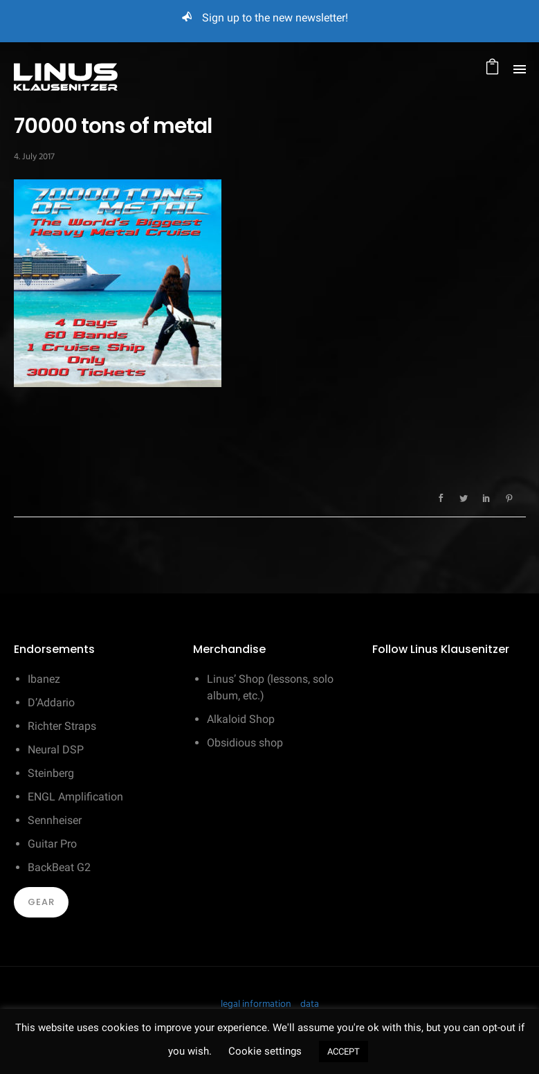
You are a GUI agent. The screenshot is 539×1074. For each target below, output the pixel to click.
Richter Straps (62, 726)
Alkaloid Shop (241, 719)
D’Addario (51, 702)
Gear (41, 902)
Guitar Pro (52, 843)
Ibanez (44, 679)
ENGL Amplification (75, 796)
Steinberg (51, 773)
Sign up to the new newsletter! (275, 17)
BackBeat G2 (59, 867)
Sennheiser (55, 820)
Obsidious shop (245, 742)
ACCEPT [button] (343, 1051)
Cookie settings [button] (265, 1051)
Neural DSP (56, 749)
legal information (256, 1004)
